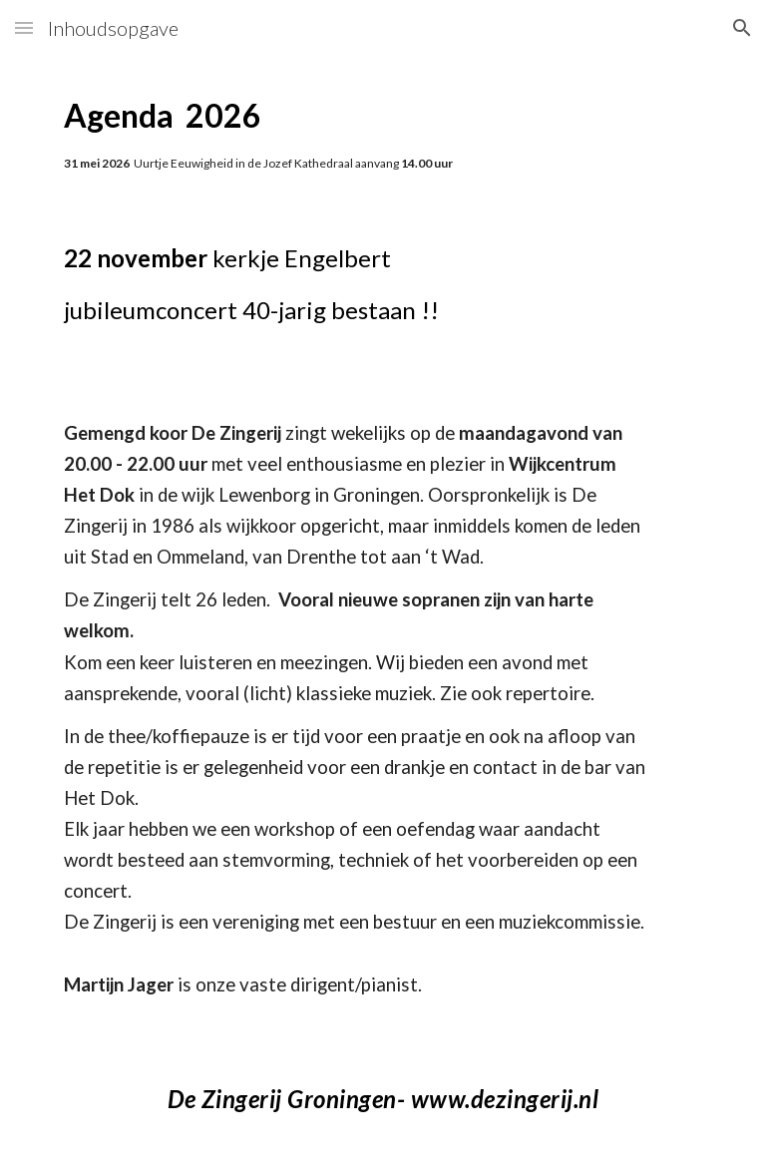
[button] (24, 27)
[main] (382, 134)
